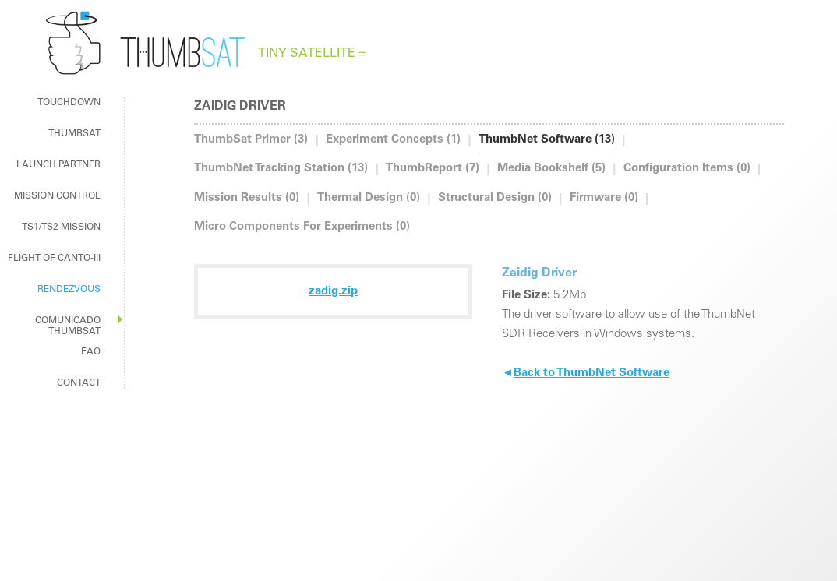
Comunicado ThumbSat (68, 326)
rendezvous (69, 289)
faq (91, 352)
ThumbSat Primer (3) (251, 140)
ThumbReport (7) (432, 168)
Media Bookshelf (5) (551, 168)
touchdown (69, 102)
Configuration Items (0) (686, 168)
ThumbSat (74, 134)
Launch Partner (58, 165)
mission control (57, 196)
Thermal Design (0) (368, 198)
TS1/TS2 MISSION (61, 227)
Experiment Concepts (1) (393, 140)
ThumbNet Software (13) (547, 140)
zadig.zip (333, 292)
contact (79, 383)
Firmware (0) (604, 198)
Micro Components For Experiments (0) (302, 227)
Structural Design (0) (495, 198)
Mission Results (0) (246, 198)
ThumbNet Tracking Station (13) (281, 168)
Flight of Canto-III (54, 258)
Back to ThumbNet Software (585, 373)
